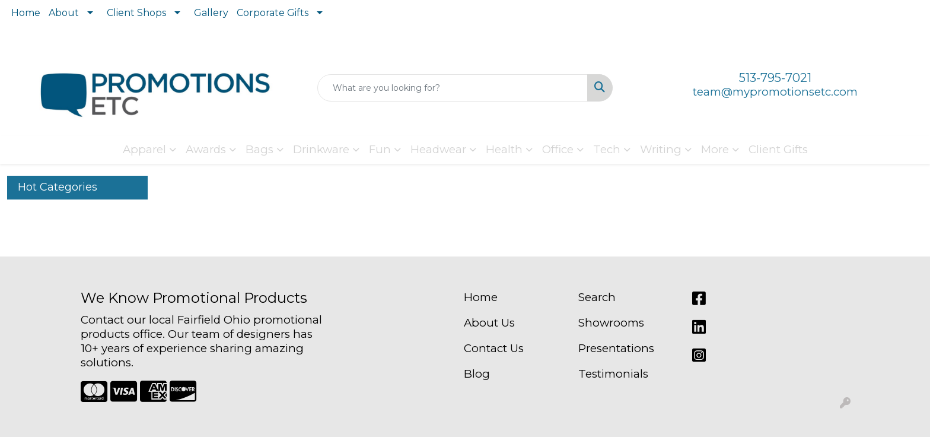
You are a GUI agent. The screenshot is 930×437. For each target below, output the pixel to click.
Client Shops (136, 12)
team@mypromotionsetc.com (775, 92)
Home (25, 12)
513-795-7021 (775, 78)
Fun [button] (380, 149)
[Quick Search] (452, 88)
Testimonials (613, 374)
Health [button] (504, 149)
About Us (489, 323)
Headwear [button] (438, 149)
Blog (477, 374)
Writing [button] (660, 149)
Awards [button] (206, 149)
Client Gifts (778, 149)
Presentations (616, 348)
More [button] (715, 149)
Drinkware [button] (321, 149)
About (64, 12)
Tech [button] (606, 149)
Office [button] (558, 149)
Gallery (211, 12)
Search (597, 297)
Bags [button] (259, 149)
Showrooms (611, 323)
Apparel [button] (144, 149)
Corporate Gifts (272, 12)
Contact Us (494, 348)
